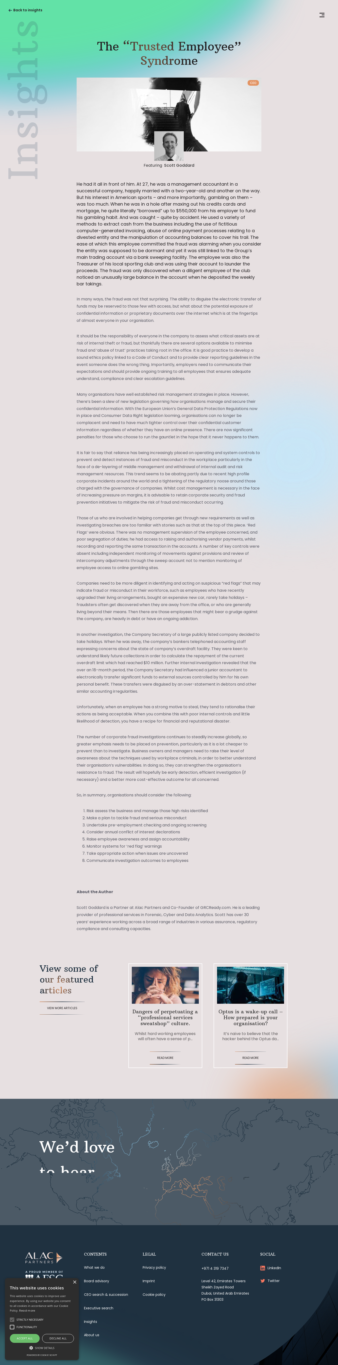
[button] (42, 1347)
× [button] (74, 1282)
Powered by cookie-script (42, 1355)
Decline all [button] (58, 1338)
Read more (27, 1311)
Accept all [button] (25, 1338)
